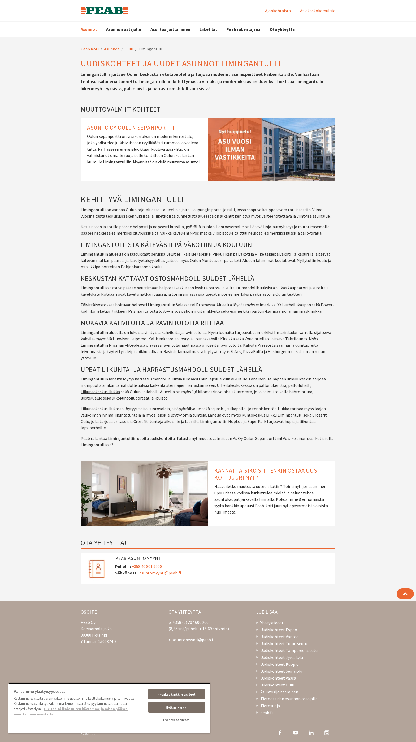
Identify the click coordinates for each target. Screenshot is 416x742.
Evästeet (88, 733)
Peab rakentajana (243, 29)
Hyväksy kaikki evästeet (176, 694)
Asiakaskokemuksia (317, 10)
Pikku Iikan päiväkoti (231, 254)
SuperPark (257, 421)
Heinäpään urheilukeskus (289, 378)
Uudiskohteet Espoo (278, 629)
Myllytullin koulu (312, 260)
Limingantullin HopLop (221, 421)
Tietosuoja (270, 705)
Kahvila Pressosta (259, 345)
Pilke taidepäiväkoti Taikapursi (283, 254)
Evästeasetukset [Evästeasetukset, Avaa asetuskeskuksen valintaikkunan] (176, 720)
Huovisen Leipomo (129, 338)
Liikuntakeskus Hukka (100, 391)
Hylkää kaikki (176, 707)
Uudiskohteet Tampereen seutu (289, 650)
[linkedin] (311, 732)
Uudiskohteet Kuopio (279, 664)
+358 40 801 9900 (147, 566)
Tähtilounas (296, 338)
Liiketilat (208, 29)
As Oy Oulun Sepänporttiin (257, 438)
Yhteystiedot (272, 622)
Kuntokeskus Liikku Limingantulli (272, 415)
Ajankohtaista (278, 10)
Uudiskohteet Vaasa (278, 678)
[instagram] (326, 732)
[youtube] (295, 732)
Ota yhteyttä (282, 29)
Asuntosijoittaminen (170, 29)
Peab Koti (90, 49)
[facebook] (280, 732)
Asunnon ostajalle (123, 29)
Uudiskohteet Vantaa (279, 636)
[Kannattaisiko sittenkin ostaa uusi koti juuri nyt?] (208, 493)
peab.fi (266, 712)
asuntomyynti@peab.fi (160, 572)
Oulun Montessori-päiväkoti (215, 260)
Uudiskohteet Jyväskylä (281, 657)
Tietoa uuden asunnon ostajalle (289, 698)
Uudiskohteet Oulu (277, 685)
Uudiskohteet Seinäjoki (281, 671)
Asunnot (89, 29)
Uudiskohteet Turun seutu (283, 643)
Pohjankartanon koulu (141, 266)
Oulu (129, 49)
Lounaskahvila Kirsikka (214, 338)
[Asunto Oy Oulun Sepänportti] (208, 149)
